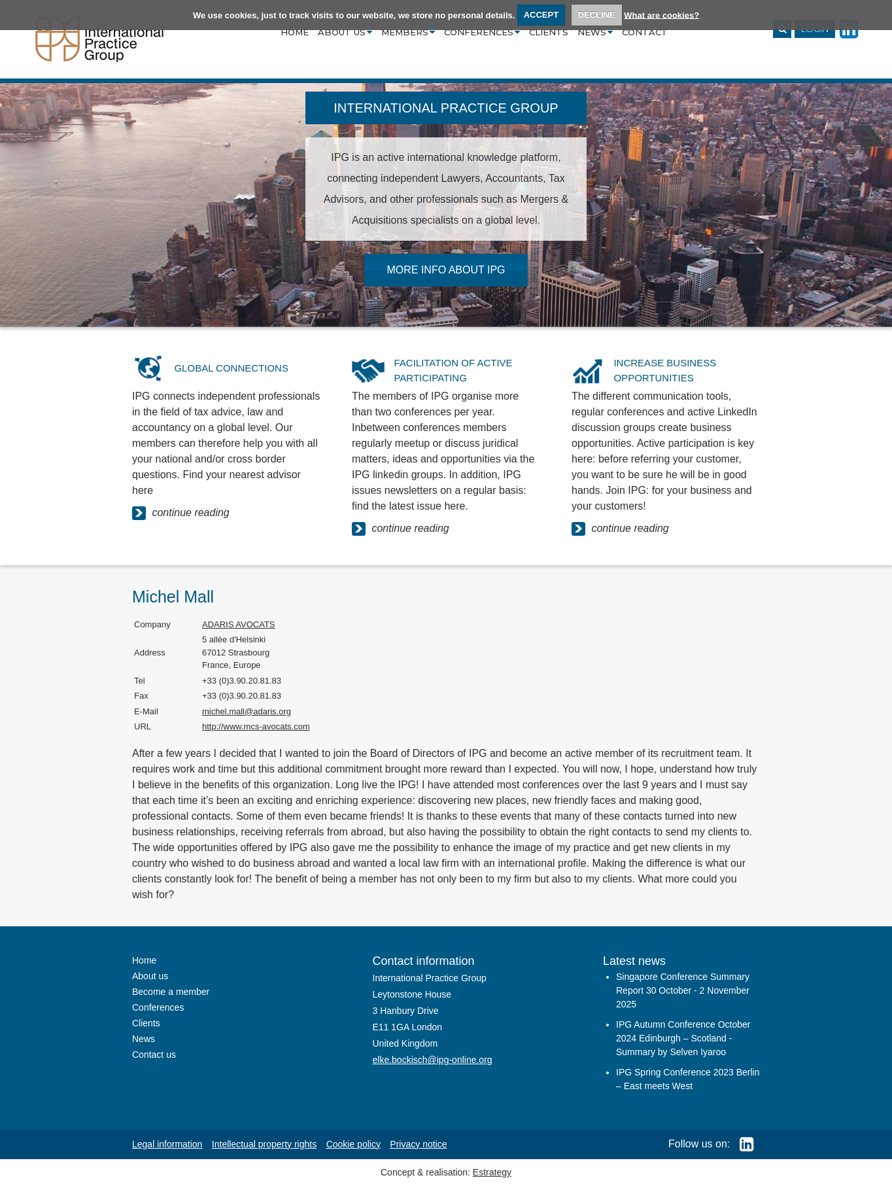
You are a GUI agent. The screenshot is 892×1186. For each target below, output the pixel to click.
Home (295, 32)
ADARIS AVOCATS (238, 624)
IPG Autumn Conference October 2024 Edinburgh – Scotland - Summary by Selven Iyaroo (683, 1038)
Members (408, 32)
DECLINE (596, 15)
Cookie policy (353, 1144)
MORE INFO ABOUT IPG (445, 269)
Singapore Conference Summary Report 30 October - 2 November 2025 (682, 990)
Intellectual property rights (264, 1144)
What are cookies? (661, 15)
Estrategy (492, 1172)
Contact (645, 32)
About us (345, 32)
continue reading (181, 513)
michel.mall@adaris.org (246, 711)
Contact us (154, 1054)
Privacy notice (418, 1144)
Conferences (482, 32)
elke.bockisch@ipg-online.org (432, 1060)
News (595, 32)
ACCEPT (541, 15)
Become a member (170, 991)
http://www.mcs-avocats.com (256, 726)
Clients (548, 32)
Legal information (167, 1144)
